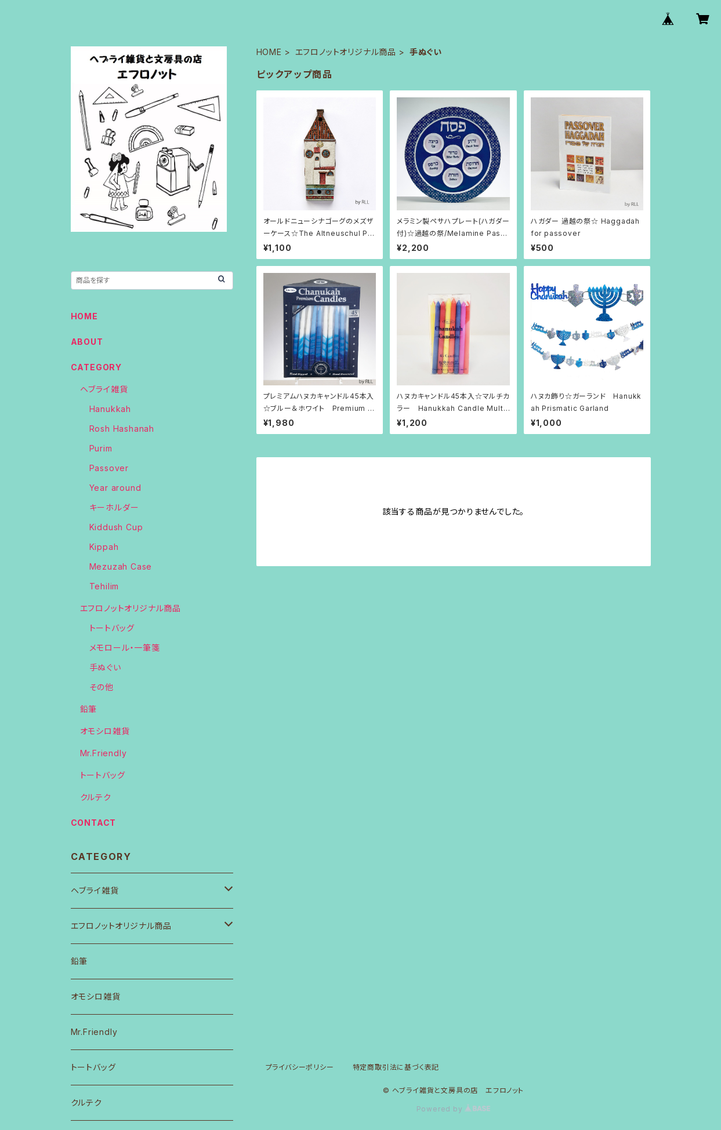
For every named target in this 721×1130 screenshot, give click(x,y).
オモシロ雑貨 (105, 731)
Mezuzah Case (121, 566)
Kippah (104, 547)
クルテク (95, 797)
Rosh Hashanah (121, 428)
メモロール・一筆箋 (124, 648)
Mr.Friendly (103, 753)
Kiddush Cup (116, 527)
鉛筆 (88, 709)
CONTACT (94, 823)
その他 (101, 687)
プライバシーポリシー (300, 1067)
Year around (115, 488)
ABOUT (87, 342)
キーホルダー (114, 507)
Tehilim (104, 586)
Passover (109, 468)
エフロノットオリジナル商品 (345, 52)
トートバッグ (112, 628)
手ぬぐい (105, 667)
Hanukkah (110, 409)
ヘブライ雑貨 (104, 389)
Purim (101, 448)
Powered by (453, 1109)
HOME (269, 52)
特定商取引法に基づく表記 (396, 1067)
